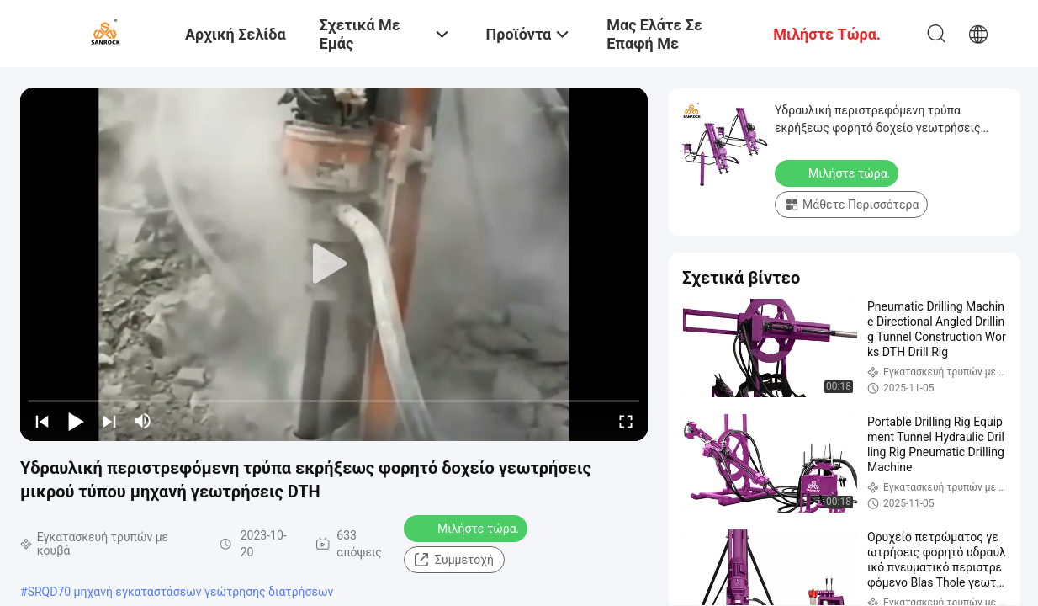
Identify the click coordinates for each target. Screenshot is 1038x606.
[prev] (42, 420)
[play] (334, 264)
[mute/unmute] (143, 420)
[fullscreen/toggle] (626, 420)
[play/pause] (76, 420)
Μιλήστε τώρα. (467, 527)
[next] (109, 420)
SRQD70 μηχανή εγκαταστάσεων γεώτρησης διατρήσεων (181, 591)
